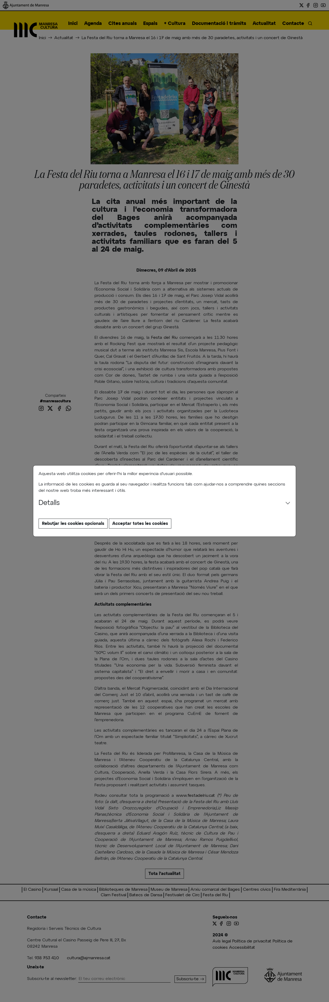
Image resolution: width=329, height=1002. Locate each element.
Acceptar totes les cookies (140, 523)
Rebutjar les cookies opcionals (73, 523)
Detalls (49, 503)
